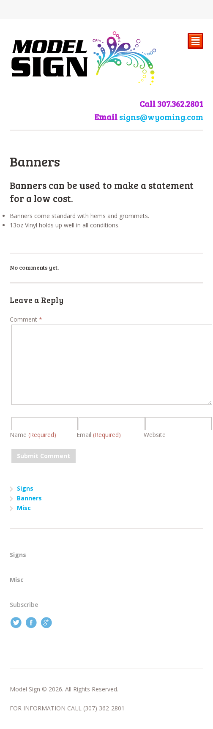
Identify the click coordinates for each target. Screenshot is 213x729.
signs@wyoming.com (161, 117)
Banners (29, 498)
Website (155, 435)
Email (98, 435)
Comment (26, 319)
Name (33, 435)
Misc (24, 508)
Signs (25, 488)
